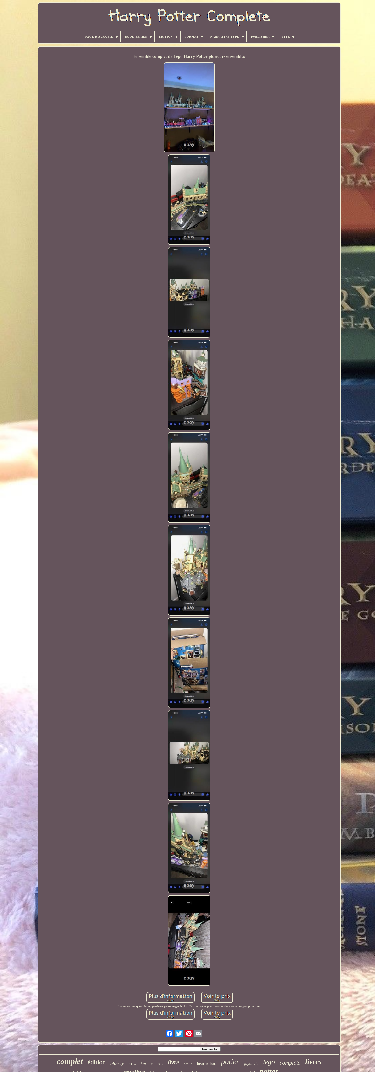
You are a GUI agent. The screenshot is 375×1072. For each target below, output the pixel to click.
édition (97, 1062)
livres (313, 1061)
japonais (251, 1063)
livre (173, 1062)
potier (230, 1061)
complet (70, 1061)
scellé (188, 1064)
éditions (157, 1064)
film (143, 1064)
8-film (132, 1064)
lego (269, 1062)
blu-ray (117, 1063)
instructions (206, 1064)
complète (290, 1063)
